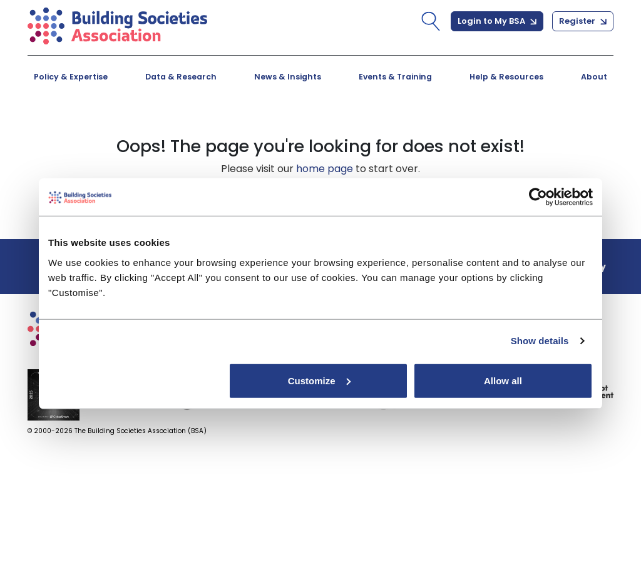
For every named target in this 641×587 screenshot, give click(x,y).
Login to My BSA (497, 21)
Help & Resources (506, 76)
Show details (540, 340)
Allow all (503, 380)
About (594, 76)
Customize (319, 380)
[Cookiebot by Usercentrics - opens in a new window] (538, 197)
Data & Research (181, 76)
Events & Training (395, 76)
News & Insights (287, 76)
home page (324, 168)
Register (583, 21)
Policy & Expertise (71, 76)
